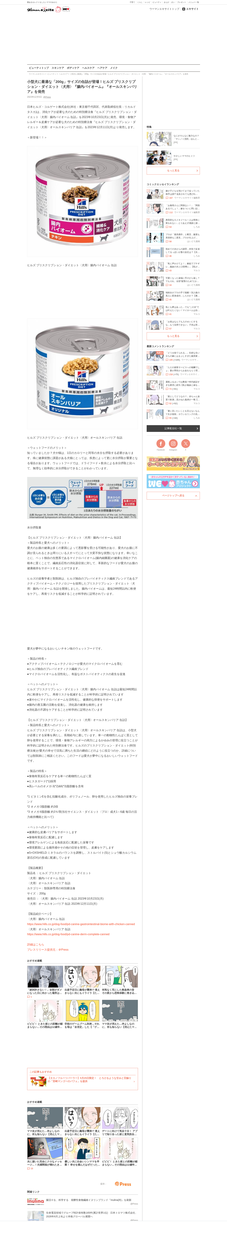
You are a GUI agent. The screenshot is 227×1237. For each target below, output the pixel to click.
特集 (149, 127)
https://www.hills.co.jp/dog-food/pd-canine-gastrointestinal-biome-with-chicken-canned (81, 923)
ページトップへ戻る (173, 495)
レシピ (147, 2)
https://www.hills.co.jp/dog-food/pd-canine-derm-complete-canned (68, 934)
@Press (47, 97)
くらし (140, 2)
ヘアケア (102, 67)
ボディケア (73, 67)
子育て (132, 2)
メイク (114, 67)
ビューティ (157, 2)
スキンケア (58, 67)
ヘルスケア (88, 67)
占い (173, 2)
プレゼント (181, 2)
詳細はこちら (35, 944)
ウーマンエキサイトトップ (164, 8)
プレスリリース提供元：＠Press (47, 949)
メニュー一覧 (193, 2)
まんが (166, 2)
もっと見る (173, 170)
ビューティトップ (39, 67)
